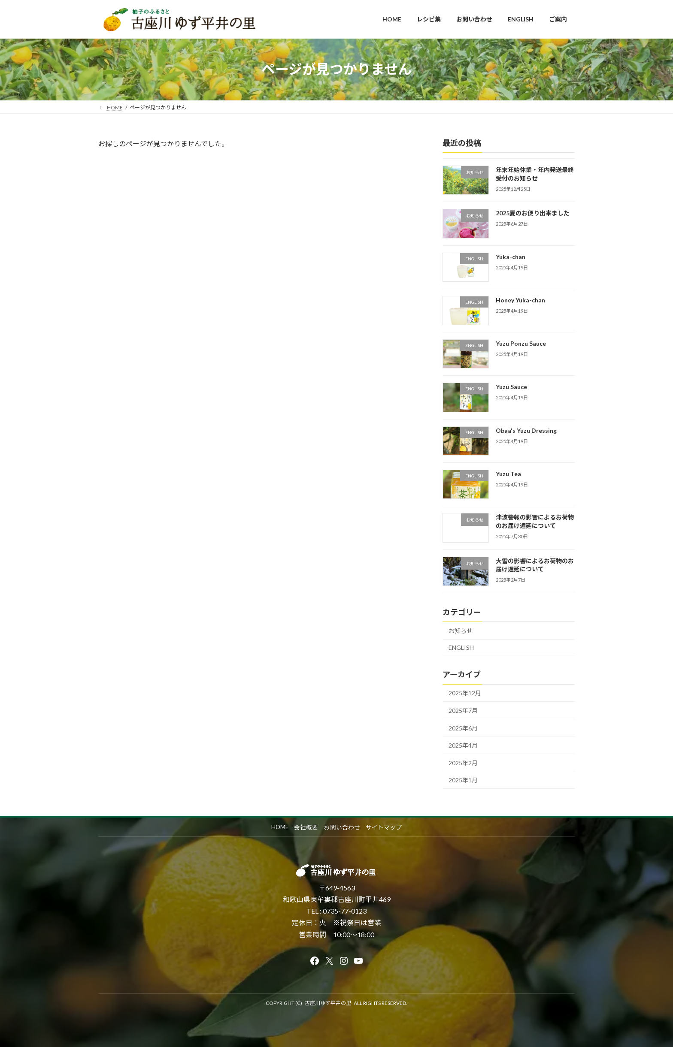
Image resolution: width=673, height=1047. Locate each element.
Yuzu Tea (508, 473)
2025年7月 (463, 710)
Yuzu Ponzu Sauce (521, 343)
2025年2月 (463, 762)
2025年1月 (463, 780)
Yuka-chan (510, 256)
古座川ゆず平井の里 (328, 1003)
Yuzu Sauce (511, 386)
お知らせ (461, 630)
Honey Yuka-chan (520, 299)
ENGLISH (461, 647)
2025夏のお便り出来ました (533, 213)
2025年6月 (463, 727)
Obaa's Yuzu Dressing (526, 430)
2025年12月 (465, 693)
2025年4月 (463, 745)
